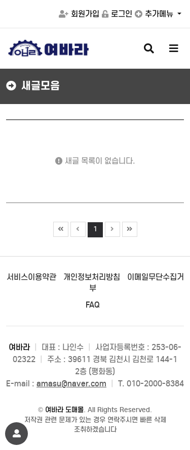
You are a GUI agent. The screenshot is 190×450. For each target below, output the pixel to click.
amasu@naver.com (71, 383)
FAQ (93, 305)
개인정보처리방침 (91, 277)
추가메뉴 (155, 14)
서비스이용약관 (31, 277)
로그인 (117, 14)
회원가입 (79, 14)
